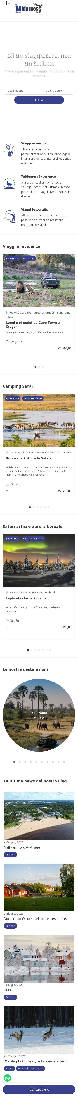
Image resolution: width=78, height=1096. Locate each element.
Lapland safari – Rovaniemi (28, 598)
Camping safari (33, 398)
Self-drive (29, 258)
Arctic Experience (33, 538)
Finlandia (12, 538)
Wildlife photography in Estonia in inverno (36, 1061)
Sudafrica (12, 258)
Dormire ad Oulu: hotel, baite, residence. (35, 918)
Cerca (39, 100)
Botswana (12, 398)
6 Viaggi (39, 717)
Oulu (7, 990)
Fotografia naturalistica (30, 1068)
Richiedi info (39, 1089)
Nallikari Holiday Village (22, 847)
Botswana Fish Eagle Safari (28, 458)
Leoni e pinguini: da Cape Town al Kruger (33, 324)
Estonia (9, 1068)
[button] (35, 367)
